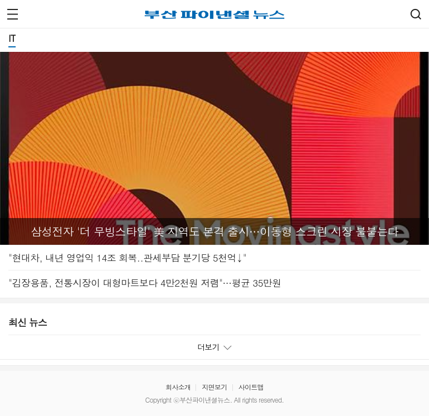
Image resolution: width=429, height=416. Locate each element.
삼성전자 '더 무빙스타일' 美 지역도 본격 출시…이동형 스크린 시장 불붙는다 (214, 231)
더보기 (214, 346)
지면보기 (214, 386)
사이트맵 (251, 386)
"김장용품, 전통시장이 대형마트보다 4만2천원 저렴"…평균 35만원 (144, 282)
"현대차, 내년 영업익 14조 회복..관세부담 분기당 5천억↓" (127, 257)
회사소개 (177, 386)
